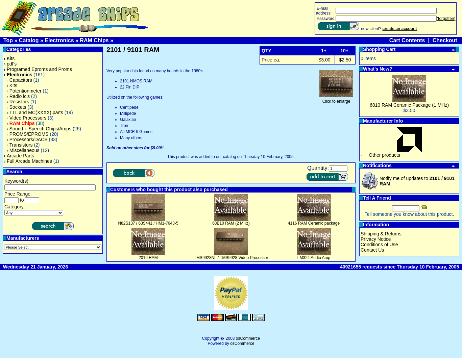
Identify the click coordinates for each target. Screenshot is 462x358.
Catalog (29, 40)
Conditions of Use (379, 244)
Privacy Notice (376, 239)
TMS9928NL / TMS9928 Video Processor (231, 257)
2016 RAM (148, 257)
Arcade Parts (19, 155)
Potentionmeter (24, 91)
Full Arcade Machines (28, 161)
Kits (9, 58)
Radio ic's (18, 96)
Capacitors (19, 80)
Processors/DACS (27, 139)
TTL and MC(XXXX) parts (35, 112)
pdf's (10, 64)
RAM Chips (94, 40)
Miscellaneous (23, 150)
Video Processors (26, 118)
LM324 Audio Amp (313, 257)
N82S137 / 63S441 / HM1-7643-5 (148, 223)
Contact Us (372, 250)
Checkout (445, 40)
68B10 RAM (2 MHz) (231, 223)
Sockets (16, 107)
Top (8, 40)
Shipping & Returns (381, 233)
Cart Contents (407, 40)
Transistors (20, 145)
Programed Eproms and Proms (38, 69)
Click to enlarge (336, 99)
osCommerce (248, 338)
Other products (384, 155)
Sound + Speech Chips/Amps (39, 128)
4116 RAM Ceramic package (314, 223)
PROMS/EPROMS (28, 134)
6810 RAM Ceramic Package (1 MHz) (409, 105)
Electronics (59, 40)
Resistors (18, 101)
